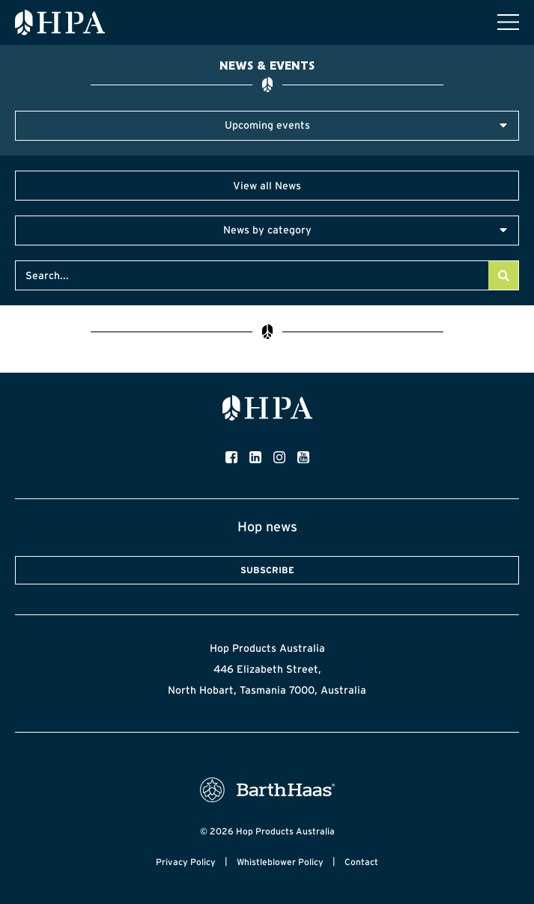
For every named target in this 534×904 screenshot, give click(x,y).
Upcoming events (267, 125)
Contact (361, 862)
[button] (267, 126)
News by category (267, 230)
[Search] (503, 275)
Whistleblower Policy (280, 862)
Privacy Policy (186, 862)
